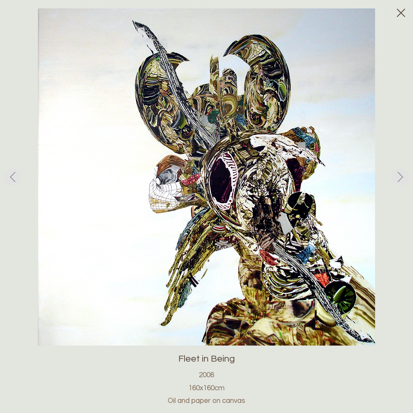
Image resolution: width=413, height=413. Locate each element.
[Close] (400, 12)
